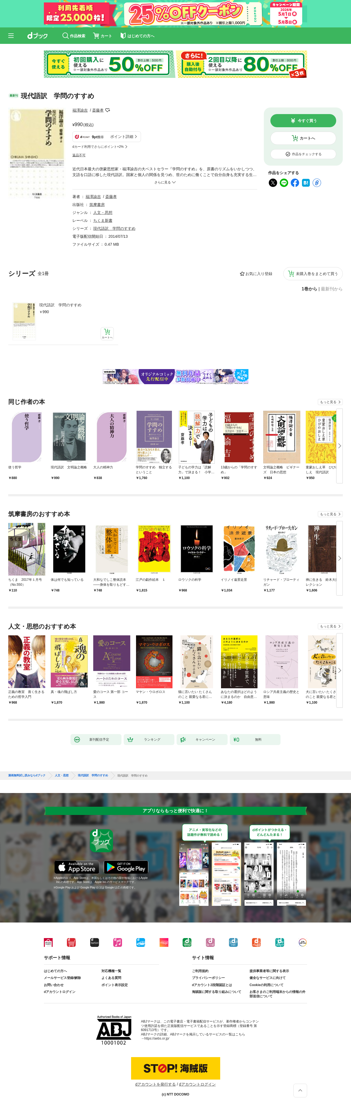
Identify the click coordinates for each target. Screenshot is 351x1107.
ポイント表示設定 (114, 985)
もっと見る (328, 402)
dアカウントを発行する (155, 1084)
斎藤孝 (98, 110)
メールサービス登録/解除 (62, 978)
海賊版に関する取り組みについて (216, 992)
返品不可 (79, 155)
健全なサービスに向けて (268, 978)
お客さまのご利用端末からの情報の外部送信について (277, 994)
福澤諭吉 (80, 110)
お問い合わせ (54, 985)
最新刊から (332, 289)
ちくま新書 (102, 220)
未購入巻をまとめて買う (317, 273)
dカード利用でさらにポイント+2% (98, 147)
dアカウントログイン (59, 992)
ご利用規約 (200, 971)
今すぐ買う (307, 120)
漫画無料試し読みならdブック (27, 775)
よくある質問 (111, 978)
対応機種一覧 (111, 971)
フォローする (107, 110)
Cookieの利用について (267, 985)
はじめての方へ (55, 971)
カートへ (307, 138)
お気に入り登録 (258, 273)
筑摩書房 (97, 204)
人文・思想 (102, 212)
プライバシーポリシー (208, 978)
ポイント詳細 (121, 136)
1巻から (309, 289)
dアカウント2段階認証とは (212, 985)
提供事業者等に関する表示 (269, 971)
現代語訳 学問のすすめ (60, 305)
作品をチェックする (307, 154)
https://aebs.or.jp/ (156, 1038)
